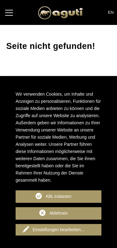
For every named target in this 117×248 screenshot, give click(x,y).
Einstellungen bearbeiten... (59, 229)
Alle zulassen (58, 196)
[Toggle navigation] (9, 12)
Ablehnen (58, 213)
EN (111, 12)
